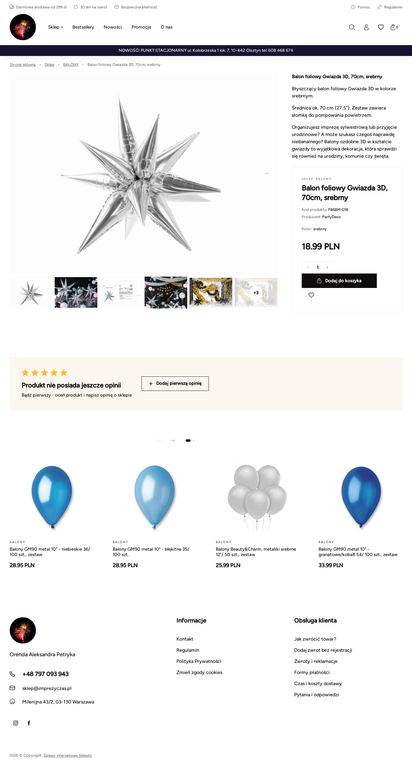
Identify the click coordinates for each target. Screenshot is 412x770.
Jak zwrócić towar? (315, 639)
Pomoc (360, 7)
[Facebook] (29, 723)
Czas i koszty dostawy (318, 683)
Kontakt (184, 639)
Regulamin (389, 7)
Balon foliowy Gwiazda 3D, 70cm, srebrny (123, 64)
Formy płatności (312, 672)
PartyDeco (331, 217)
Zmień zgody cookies (199, 672)
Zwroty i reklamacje (315, 661)
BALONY (71, 64)
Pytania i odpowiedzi (316, 694)
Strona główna (23, 64)
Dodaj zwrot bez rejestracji (323, 650)
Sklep (49, 64)
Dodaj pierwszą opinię (175, 383)
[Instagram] (16, 723)
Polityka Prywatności (198, 661)
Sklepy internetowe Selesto (68, 755)
